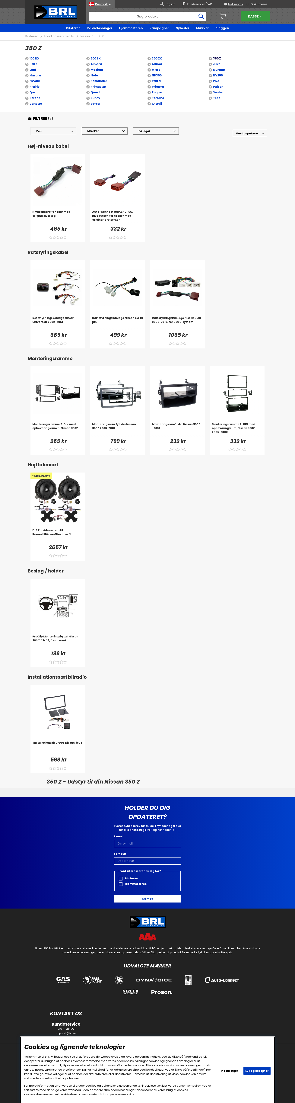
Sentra (218, 93)
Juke (216, 64)
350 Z (100, 36)
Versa (95, 104)
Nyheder (182, 28)
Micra (156, 70)
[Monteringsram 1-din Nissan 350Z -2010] (177, 430)
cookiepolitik (125, 1061)
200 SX (96, 59)
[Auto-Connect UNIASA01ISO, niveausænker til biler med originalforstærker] (117, 217)
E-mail (118, 836)
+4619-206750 (65, 1029)
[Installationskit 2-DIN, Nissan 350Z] (57, 748)
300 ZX (157, 59)
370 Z (33, 64)
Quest (95, 93)
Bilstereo (73, 28)
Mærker (202, 28)
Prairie (35, 87)
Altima (157, 64)
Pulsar (218, 87)
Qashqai (36, 93)
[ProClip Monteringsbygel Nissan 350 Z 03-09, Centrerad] (57, 642)
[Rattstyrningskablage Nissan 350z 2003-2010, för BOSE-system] (177, 323)
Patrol (156, 81)
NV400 (35, 81)
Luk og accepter (257, 1071)
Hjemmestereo (131, 28)
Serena (35, 98)
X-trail (157, 104)
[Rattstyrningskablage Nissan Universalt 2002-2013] (57, 323)
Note (94, 76)
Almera (96, 64)
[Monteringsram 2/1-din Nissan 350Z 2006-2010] (117, 430)
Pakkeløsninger (99, 28)
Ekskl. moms (259, 4)
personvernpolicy (189, 1086)
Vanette (36, 104)
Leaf (33, 70)
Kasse (255, 16)
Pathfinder (99, 81)
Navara (35, 76)
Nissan (85, 36)
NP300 (157, 76)
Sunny (95, 98)
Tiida (216, 98)
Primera (158, 87)
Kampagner (159, 28)
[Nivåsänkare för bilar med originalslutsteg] (57, 217)
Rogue (157, 93)
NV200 (218, 76)
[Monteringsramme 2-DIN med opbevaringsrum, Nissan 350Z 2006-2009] (237, 430)
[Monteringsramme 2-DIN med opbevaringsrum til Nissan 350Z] (57, 430)
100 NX (34, 59)
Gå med (147, 899)
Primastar (98, 87)
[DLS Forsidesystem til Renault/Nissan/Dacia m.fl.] (57, 536)
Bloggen (222, 28)
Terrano (158, 98)
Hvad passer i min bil (59, 36)
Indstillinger (229, 1071)
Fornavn (120, 854)
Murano (219, 70)
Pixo (216, 81)
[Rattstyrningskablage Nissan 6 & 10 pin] (117, 323)
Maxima (97, 70)
